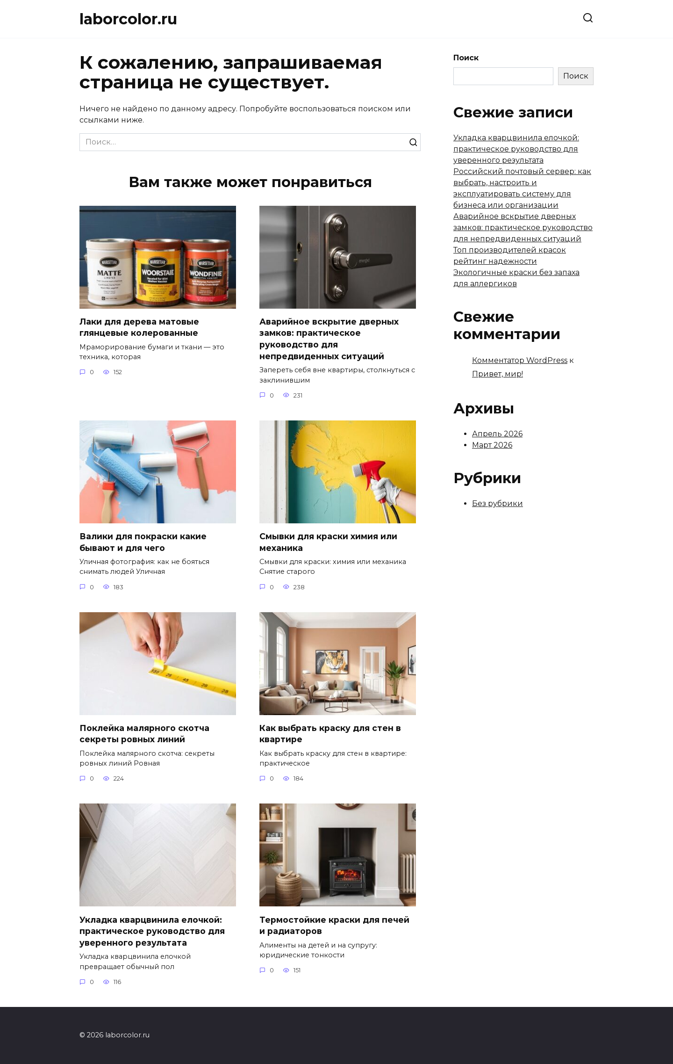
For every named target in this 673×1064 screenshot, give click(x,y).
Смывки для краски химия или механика (328, 542)
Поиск (466, 57)
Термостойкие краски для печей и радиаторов (334, 925)
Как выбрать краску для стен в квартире (330, 734)
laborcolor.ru (128, 19)
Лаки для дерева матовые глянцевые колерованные (139, 327)
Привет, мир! (497, 373)
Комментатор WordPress (519, 360)
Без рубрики (497, 503)
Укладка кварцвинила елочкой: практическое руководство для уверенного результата (152, 931)
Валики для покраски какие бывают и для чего (143, 542)
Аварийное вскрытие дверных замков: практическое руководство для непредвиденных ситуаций (329, 339)
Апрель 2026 (497, 433)
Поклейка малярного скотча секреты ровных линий (144, 734)
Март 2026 (492, 445)
